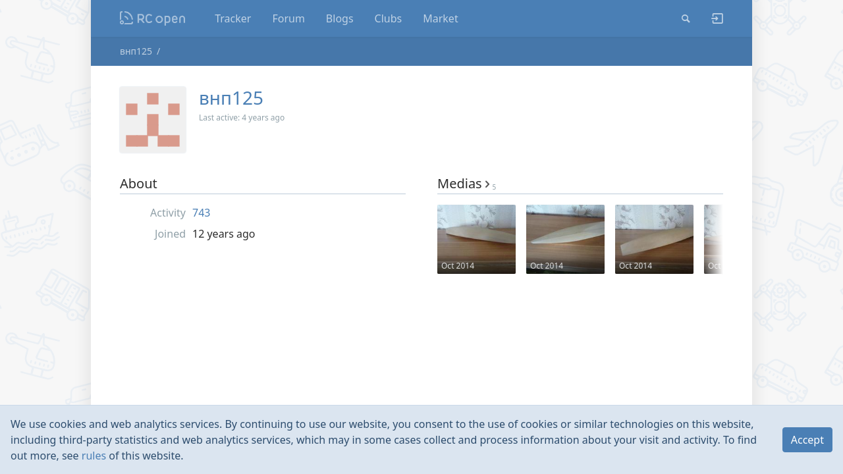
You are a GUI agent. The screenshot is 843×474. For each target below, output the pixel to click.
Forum (288, 18)
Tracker (233, 18)
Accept (807, 440)
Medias (466, 183)
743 (201, 212)
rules (94, 455)
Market (440, 18)
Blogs (340, 18)
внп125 (136, 51)
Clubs (388, 18)
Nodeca (153, 18)
